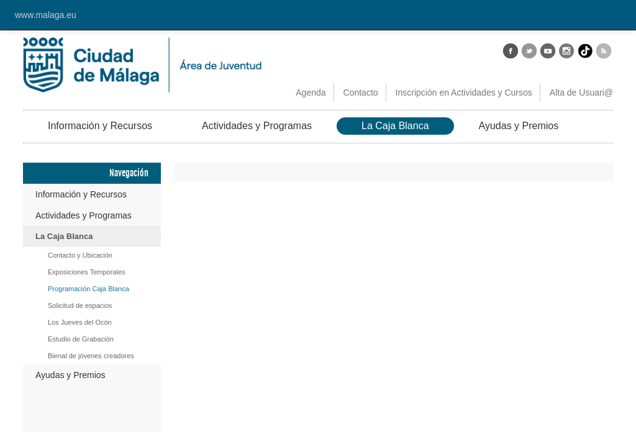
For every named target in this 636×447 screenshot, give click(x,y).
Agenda (310, 92)
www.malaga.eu (45, 15)
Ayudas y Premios (519, 125)
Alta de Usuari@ (581, 92)
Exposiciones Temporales (86, 272)
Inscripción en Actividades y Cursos (464, 92)
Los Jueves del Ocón (80, 322)
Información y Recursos (100, 125)
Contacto (360, 92)
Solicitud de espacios (80, 305)
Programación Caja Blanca (88, 288)
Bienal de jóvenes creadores (91, 355)
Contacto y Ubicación (80, 255)
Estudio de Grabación (81, 339)
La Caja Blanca (395, 125)
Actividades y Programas (257, 125)
